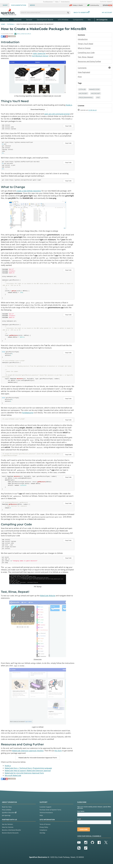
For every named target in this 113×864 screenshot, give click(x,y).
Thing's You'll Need (85, 44)
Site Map (42, 833)
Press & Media (6, 810)
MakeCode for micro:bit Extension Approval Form (37, 757)
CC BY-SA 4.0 (93, 110)
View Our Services (7, 827)
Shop (5, 5)
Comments (94, 68)
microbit (83, 93)
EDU (57, 1)
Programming (86, 97)
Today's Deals (76, 5)
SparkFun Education (9, 812)
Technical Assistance (46, 812)
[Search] (68, 12)
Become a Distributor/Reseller (11, 830)
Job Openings (6, 815)
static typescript (39, 53)
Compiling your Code (86, 52)
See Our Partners (7, 824)
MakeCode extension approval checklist (27, 751)
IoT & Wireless (63, 20)
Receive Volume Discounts (10, 833)
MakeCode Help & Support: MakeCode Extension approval (28, 770)
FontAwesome (27, 412)
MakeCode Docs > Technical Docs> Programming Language (28, 768)
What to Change (84, 48)
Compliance (43, 830)
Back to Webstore (82, 12)
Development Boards (45, 20)
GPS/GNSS (17, 20)
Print (80, 77)
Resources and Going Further (89, 61)
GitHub (82, 89)
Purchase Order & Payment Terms (50, 810)
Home (3, 24)
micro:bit (95, 93)
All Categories (101, 20)
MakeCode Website (47, 595)
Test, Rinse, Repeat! (85, 57)
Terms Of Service (45, 824)
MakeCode (94, 89)
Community (93, 5)
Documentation (18, 5)
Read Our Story (7, 807)
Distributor (65, 1)
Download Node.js (38, 109)
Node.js (69, 105)
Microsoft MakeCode (13, 775)
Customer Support (106, 1)
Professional (48, 1)
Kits (89, 20)
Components (78, 20)
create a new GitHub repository (28, 191)
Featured (7, 20)
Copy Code (68, 126)
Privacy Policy (44, 827)
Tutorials (10, 24)
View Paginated (84, 72)
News (32, 5)
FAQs (41, 815)
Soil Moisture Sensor (40, 56)
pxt (98, 97)
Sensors (29, 20)
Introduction (83, 39)
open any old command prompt (57, 114)
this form (58, 751)
